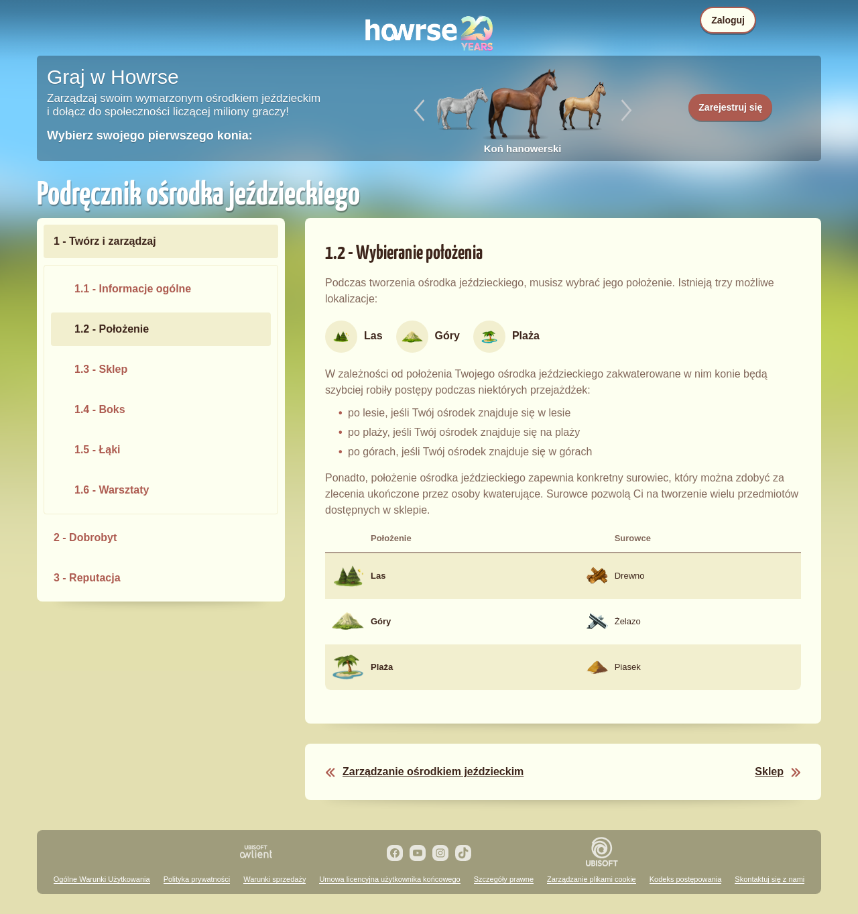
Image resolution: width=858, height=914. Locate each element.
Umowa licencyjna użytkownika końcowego (389, 879)
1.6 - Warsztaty (111, 490)
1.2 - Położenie (111, 329)
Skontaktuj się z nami (769, 879)
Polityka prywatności (197, 879)
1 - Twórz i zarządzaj (105, 241)
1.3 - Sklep (100, 369)
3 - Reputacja (87, 577)
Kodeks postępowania (686, 879)
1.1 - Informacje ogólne (132, 288)
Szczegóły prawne (504, 879)
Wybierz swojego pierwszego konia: (150, 135)
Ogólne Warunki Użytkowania (102, 879)
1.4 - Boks (99, 409)
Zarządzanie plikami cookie (591, 879)
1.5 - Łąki (97, 449)
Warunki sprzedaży (274, 879)
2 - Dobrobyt (85, 537)
